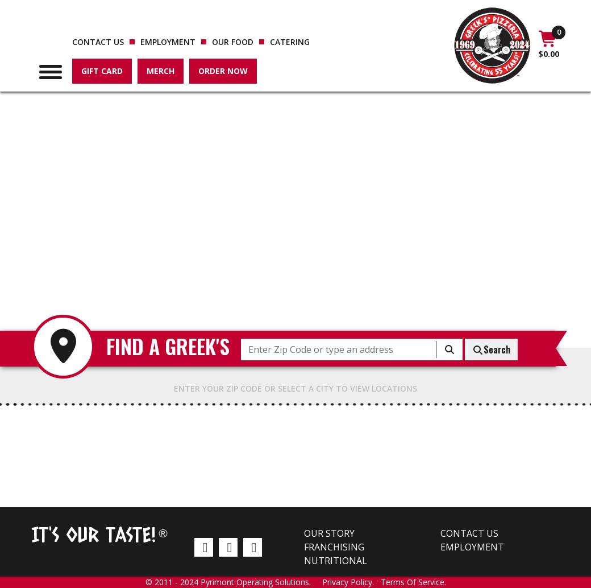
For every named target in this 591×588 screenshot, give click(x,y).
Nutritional (335, 560)
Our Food (232, 41)
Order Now (223, 70)
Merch (160, 70)
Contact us (98, 41)
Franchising (334, 547)
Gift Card (102, 70)
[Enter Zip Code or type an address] (338, 349)
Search (491, 349)
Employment (167, 41)
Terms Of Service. (413, 582)
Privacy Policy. (351, 582)
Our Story (329, 533)
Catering (290, 41)
